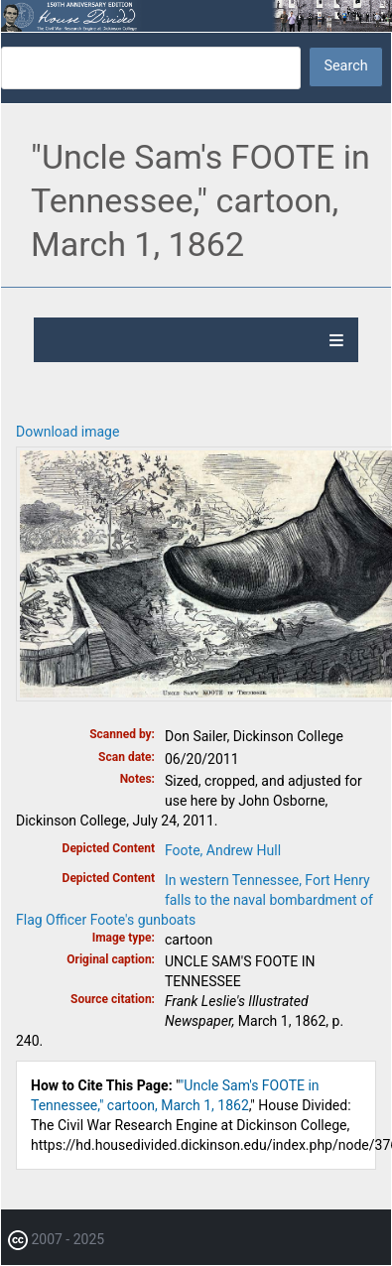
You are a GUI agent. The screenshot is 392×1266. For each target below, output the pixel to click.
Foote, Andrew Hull (223, 850)
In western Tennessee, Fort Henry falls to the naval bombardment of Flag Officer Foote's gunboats (194, 900)
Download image (67, 432)
